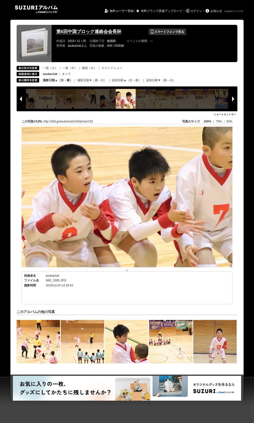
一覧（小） (50, 68)
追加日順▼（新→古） (161, 80)
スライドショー (111, 68)
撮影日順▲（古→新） (58, 80)
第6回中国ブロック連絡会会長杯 (88, 31)
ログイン (196, 11)
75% (219, 121)
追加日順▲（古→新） (126, 80)
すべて (66, 74)
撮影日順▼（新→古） (92, 80)
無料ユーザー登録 (121, 11)
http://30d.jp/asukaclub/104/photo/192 (68, 121)
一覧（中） (70, 68)
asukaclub (52, 275)
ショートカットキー (225, 114)
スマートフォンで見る (167, 32)
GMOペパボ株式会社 (234, 11)
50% (229, 121)
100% (207, 121)
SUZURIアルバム (36, 9)
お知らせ (216, 11)
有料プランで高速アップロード (162, 11)
